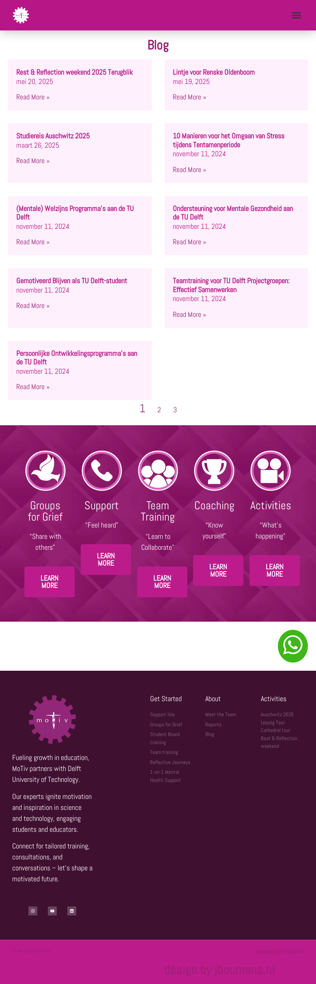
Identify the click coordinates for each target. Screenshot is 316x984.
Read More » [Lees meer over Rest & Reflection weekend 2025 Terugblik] (32, 96)
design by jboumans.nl (219, 969)
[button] (296, 15)
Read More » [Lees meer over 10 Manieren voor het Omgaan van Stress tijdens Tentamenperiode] (189, 169)
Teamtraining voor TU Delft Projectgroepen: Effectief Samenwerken (231, 285)
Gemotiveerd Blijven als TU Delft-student (71, 280)
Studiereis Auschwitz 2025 (53, 135)
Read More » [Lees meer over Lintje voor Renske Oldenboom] (189, 96)
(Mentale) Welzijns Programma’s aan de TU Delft (75, 213)
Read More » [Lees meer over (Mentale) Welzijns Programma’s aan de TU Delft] (32, 241)
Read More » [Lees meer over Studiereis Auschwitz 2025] (32, 160)
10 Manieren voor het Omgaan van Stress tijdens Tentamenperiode (228, 140)
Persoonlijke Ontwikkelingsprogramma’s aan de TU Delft (76, 358)
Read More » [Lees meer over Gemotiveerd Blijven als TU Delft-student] (32, 305)
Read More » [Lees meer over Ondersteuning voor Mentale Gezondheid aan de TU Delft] (189, 241)
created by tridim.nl (280, 951)
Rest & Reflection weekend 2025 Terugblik (74, 72)
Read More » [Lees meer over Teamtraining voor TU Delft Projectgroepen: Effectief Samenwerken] (189, 314)
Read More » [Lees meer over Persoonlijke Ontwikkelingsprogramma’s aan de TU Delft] (32, 386)
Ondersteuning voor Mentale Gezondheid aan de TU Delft (233, 213)
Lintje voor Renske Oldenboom (214, 72)
